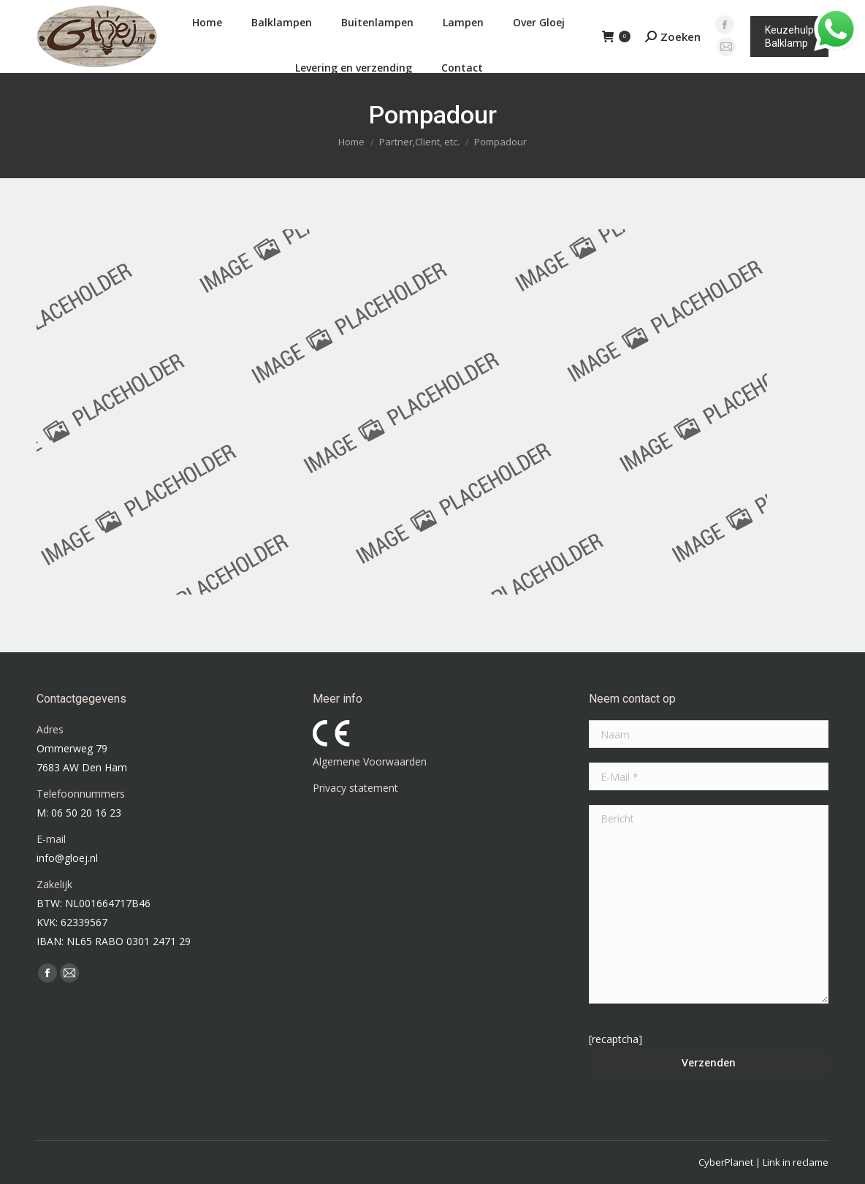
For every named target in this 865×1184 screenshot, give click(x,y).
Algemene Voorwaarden (370, 761)
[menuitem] (203, 22)
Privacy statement (355, 788)
